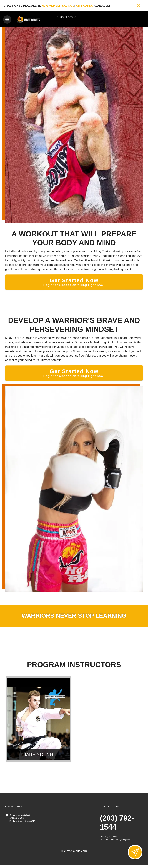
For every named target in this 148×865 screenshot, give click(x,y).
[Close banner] (138, 5)
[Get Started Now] (74, 281)
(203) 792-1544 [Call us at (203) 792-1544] (110, 836)
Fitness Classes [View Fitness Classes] (64, 17)
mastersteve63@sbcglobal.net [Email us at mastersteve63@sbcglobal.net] (120, 839)
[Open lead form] (135, 852)
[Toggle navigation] (7, 19)
